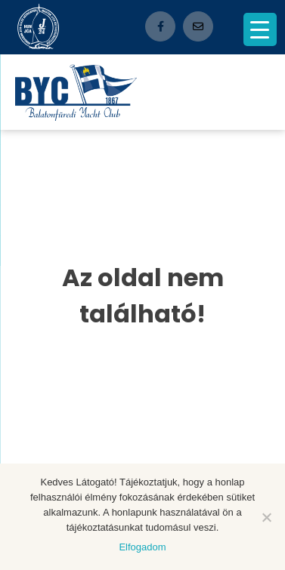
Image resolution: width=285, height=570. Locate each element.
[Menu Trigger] (260, 29)
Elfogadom (142, 547)
